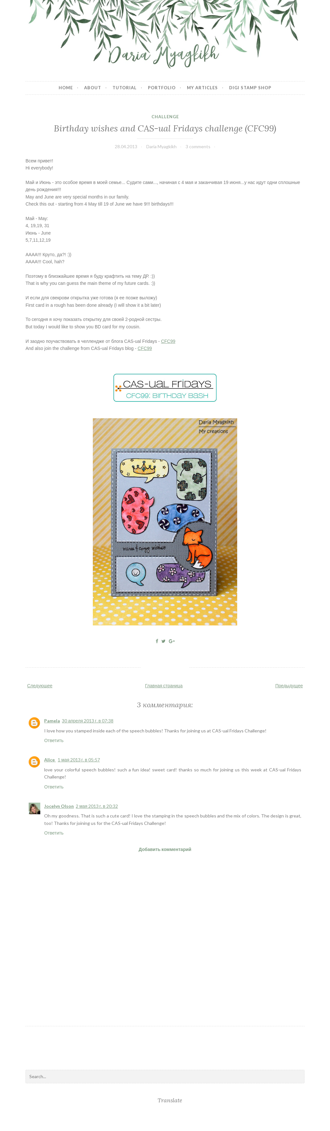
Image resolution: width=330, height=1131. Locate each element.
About (92, 87)
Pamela (52, 720)
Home (66, 87)
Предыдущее (289, 685)
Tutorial (124, 87)
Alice (50, 759)
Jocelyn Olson (59, 806)
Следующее (39, 685)
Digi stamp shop (250, 87)
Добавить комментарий (165, 849)
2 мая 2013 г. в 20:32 (97, 806)
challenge (165, 116)
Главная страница (164, 685)
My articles (202, 87)
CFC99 (168, 341)
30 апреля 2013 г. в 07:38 (87, 720)
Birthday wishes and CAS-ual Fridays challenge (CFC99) (165, 128)
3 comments (198, 146)
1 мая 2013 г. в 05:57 (79, 759)
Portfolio (162, 87)
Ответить (53, 740)
